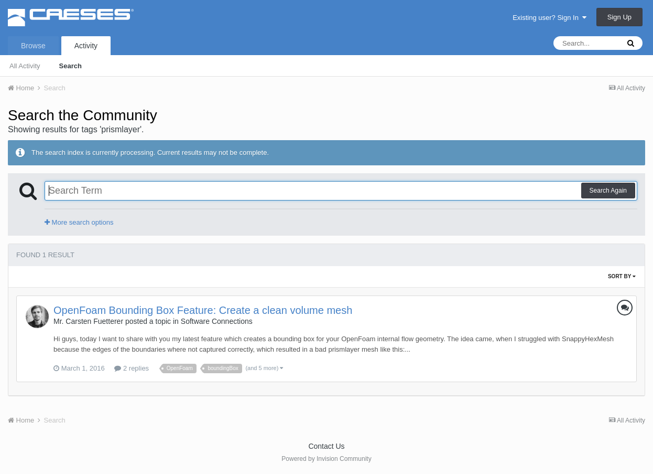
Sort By (622, 276)
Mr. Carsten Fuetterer (88, 321)
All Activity (24, 66)
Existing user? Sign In (549, 18)
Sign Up (619, 17)
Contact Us (326, 446)
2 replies (131, 368)
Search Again (608, 190)
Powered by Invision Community (326, 458)
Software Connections (217, 321)
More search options (79, 222)
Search (70, 66)
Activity (85, 45)
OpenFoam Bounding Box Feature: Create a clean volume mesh (202, 310)
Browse (33, 45)
